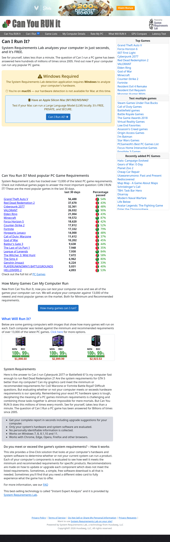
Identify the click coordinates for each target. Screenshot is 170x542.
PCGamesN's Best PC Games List (138, 144)
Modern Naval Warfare (131, 198)
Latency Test (159, 33)
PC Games (38, 274)
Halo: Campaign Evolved (132, 160)
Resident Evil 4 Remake (132, 86)
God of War (11, 240)
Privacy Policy (39, 517)
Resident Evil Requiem (131, 90)
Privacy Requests (128, 517)
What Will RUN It (117, 33)
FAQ (45, 485)
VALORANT (11, 210)
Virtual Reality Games (131, 122)
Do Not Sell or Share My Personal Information (92, 517)
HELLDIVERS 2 (13, 270)
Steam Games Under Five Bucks (137, 103)
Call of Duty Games (129, 107)
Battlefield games (128, 110)
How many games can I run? (58, 308)
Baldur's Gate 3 (13, 244)
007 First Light (126, 53)
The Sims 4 (11, 259)
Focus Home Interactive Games (137, 148)
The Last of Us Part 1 (17, 248)
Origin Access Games (130, 133)
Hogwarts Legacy (15, 233)
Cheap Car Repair (128, 172)
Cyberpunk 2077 (14, 206)
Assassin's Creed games (132, 129)
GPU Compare (139, 33)
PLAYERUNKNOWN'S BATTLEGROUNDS (28, 266)
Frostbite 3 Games (129, 151)
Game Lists (51, 33)
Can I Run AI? (58, 117)
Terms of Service (57, 517)
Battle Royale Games (130, 114)
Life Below (124, 202)
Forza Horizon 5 (14, 221)
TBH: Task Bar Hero (129, 190)
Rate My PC (97, 33)
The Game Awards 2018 (132, 118)
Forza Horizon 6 (127, 49)
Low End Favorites (129, 125)
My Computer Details (74, 33)
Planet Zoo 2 (125, 168)
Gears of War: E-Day (130, 164)
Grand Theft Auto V (16, 199)
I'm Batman (124, 136)
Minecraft (10, 218)
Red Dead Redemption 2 (19, 203)
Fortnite (9, 229)
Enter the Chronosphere (132, 209)
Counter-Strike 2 (14, 225)
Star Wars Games (128, 140)
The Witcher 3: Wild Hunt (19, 255)
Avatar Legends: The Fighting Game (140, 205)
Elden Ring (10, 214)
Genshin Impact (14, 263)
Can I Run (33, 34)
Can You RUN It (12, 33)
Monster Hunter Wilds (131, 94)
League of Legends (16, 251)
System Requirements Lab (20, 495)
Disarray (122, 194)
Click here (56, 332)
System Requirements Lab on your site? (91, 521)
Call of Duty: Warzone (17, 236)
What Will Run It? (16, 318)
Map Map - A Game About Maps (137, 183)
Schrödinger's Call (128, 187)
